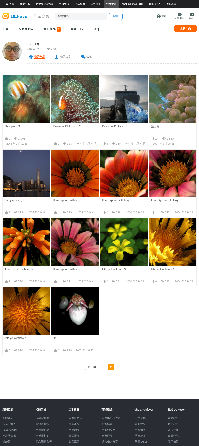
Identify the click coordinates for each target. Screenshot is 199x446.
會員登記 (173, 435)
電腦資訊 (74, 435)
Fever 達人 (9, 424)
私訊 (89, 56)
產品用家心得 (44, 441)
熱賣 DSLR (141, 441)
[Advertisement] (99, 390)
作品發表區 (9, 435)
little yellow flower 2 (163, 269)
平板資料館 (42, 435)
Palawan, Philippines (114, 126)
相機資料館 (42, 418)
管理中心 (77, 29)
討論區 (7, 441)
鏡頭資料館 (42, 424)
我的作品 (52, 29)
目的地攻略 (108, 429)
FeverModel (10, 429)
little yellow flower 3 (114, 269)
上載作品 (185, 28)
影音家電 (74, 441)
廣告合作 (173, 429)
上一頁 (91, 367)
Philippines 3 (12, 126)
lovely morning (13, 200)
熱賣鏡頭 (140, 435)
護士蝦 (155, 126)
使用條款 (173, 441)
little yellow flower (15, 338)
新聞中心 (8, 418)
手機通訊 (74, 429)
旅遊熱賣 (107, 424)
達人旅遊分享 (110, 441)
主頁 (5, 29)
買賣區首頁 (75, 418)
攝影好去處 (111, 418)
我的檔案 (65, 56)
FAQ (96, 29)
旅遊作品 (107, 435)
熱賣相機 (140, 429)
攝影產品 (74, 424)
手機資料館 (42, 429)
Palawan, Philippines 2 (67, 126)
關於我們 (173, 418)
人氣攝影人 (26, 29)
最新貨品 (140, 424)
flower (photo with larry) (67, 200)
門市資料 (140, 418)
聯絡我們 (173, 424)
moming (33, 44)
